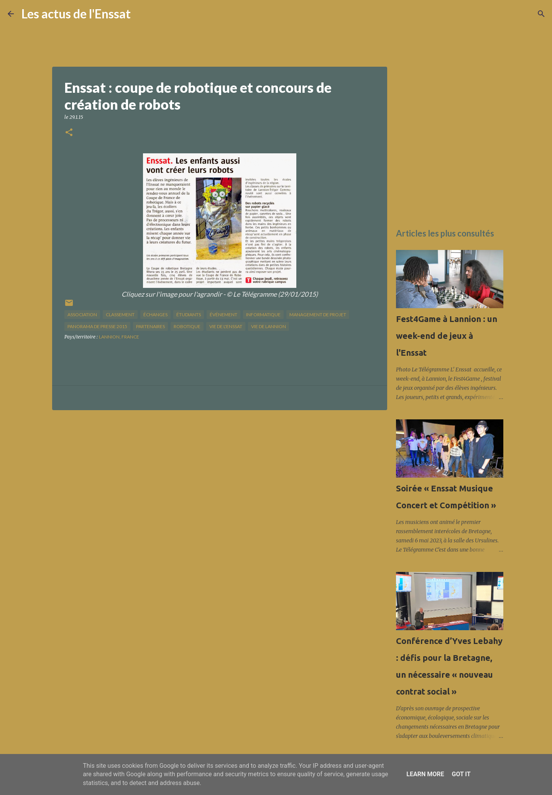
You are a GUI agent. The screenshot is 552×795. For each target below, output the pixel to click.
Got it (461, 774)
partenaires (150, 326)
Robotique (187, 326)
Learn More (425, 774)
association (82, 314)
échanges (155, 314)
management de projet (317, 314)
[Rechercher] (141, 14)
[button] (69, 133)
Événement (223, 314)
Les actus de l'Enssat (76, 13)
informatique (263, 314)
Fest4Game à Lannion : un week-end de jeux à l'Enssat (446, 335)
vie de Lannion (268, 326)
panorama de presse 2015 (97, 326)
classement (120, 314)
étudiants (188, 314)
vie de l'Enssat (225, 326)
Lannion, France (119, 337)
